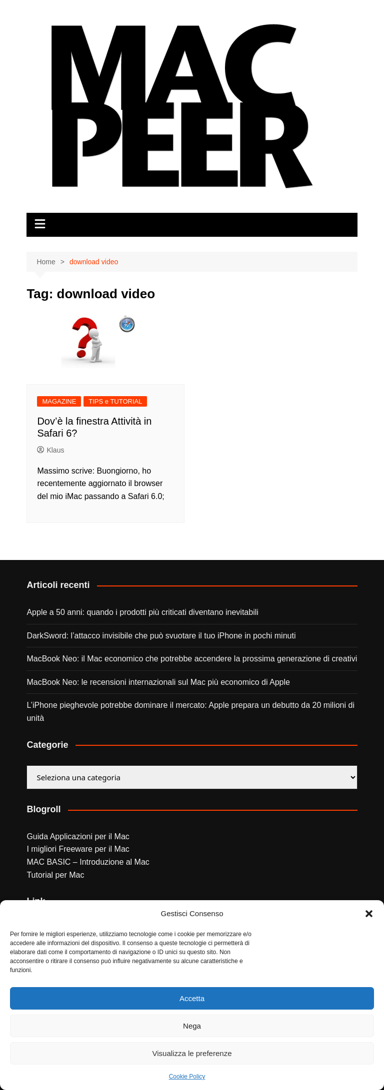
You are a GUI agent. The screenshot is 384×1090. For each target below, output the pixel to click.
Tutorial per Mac (55, 875)
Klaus (50, 450)
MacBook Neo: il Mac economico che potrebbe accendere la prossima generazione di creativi (191, 658)
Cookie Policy (187, 1076)
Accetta (192, 998)
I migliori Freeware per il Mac (77, 849)
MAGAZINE (59, 401)
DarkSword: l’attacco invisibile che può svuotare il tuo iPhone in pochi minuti (161, 635)
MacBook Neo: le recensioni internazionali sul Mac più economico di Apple (158, 682)
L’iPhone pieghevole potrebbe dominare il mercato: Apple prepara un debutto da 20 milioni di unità (190, 711)
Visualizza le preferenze (192, 1053)
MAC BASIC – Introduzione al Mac (87, 862)
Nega (192, 1026)
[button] (369, 914)
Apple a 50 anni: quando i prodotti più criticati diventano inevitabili (142, 612)
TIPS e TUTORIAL (115, 401)
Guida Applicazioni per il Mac (77, 836)
